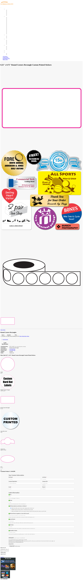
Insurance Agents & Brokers (12, 19)
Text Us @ (4, 555)
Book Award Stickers (11, 33)
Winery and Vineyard (11, 20)
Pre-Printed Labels (6, 58)
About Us (7, 39)
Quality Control (10, 18)
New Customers (10, 54)
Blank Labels (5, 59)
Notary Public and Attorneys (12, 22)
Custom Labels (5, 57)
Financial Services (10, 26)
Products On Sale (10, 12)
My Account (7, 51)
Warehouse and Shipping (12, 24)
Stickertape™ (9, 28)
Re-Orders (7, 50)
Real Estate (9, 29)
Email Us (2, 557)
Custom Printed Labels (11, 11)
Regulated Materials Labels (12, 31)
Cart (6, 52)
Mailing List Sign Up (11, 48)
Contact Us (7, 45)
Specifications (5, 339)
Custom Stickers (8, 34)
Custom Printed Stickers (11, 25)
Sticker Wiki (9, 42)
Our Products (7, 9)
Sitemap (8, 49)
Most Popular (9, 14)
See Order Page (12, 349)
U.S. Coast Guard (10, 30)
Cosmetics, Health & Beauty (12, 23)
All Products (5, 56)
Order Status (9, 47)
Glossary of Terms (10, 43)
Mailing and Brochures (11, 27)
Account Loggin (10, 53)
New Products (10, 13)
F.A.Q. (8, 44)
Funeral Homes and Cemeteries (13, 32)
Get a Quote (9, 36)
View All (9, 17)
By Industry (7, 16)
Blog (8, 41)
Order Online (2, 329)
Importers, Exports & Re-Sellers (13, 21)
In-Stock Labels (10, 10)
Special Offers (10, 15)
